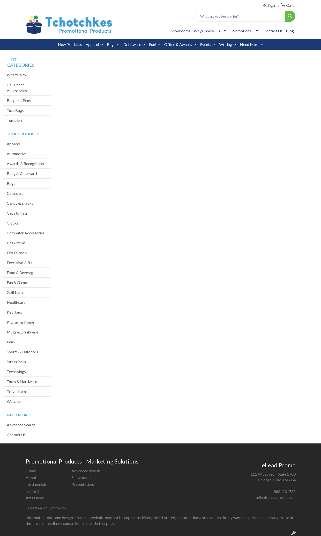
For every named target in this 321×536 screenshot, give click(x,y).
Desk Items (16, 242)
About (31, 477)
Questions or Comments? (46, 508)
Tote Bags (15, 110)
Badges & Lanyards (22, 173)
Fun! (152, 44)
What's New (17, 74)
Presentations (83, 484)
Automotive (17, 153)
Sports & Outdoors (22, 351)
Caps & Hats (17, 213)
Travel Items (17, 391)
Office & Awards (178, 44)
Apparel (92, 44)
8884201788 (285, 491)
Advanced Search (21, 424)
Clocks (12, 223)
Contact (32, 491)
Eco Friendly (17, 252)
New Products (70, 44)
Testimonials (36, 484)
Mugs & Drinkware (22, 332)
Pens (11, 342)
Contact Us (273, 31)
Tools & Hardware (22, 381)
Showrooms (180, 31)
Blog (290, 31)
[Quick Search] (239, 16)
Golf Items (15, 292)
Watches (14, 401)
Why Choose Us (207, 31)
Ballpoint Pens (19, 100)
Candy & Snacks (20, 203)
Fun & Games (18, 282)
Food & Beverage (21, 272)
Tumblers (15, 120)
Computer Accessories (26, 233)
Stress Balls (16, 361)
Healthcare (16, 302)
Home (31, 470)
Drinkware (132, 44)
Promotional (241, 31)
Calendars (15, 193)
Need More (249, 44)
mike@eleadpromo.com (276, 497)
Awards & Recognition (25, 163)
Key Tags (14, 312)
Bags (111, 44)
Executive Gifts (19, 262)
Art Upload (35, 497)
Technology (16, 371)
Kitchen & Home (20, 322)
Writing (225, 44)
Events (205, 44)
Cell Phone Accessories (17, 87)
